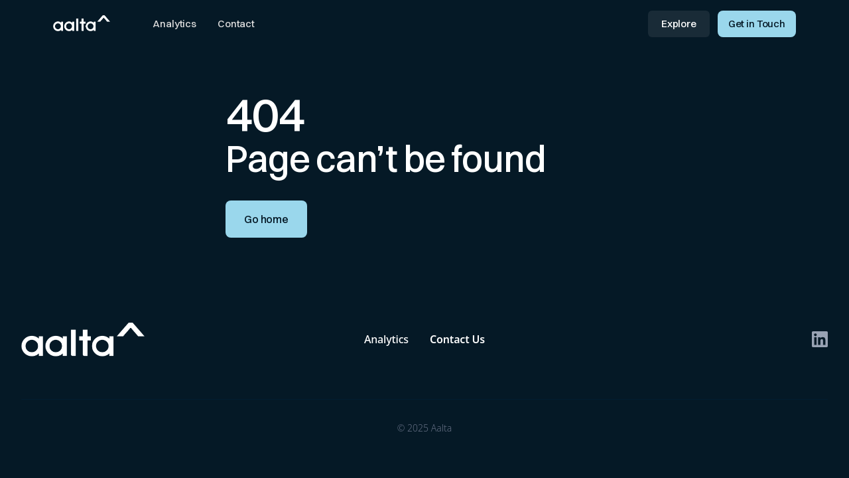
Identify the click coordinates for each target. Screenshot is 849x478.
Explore (678, 23)
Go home (266, 219)
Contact (236, 23)
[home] (81, 22)
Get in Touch (756, 23)
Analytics (174, 23)
